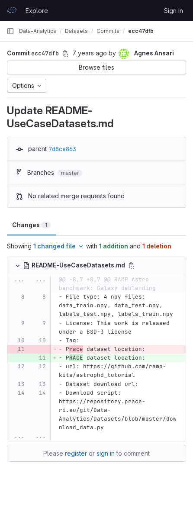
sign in (105, 453)
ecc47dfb (141, 31)
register (76, 453)
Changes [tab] (31, 224)
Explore (37, 10)
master (70, 173)
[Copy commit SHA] (65, 53)
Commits (107, 31)
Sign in (173, 10)
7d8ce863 (62, 149)
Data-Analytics (37, 31)
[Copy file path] (131, 266)
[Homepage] (12, 10)
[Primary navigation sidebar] (10, 31)
